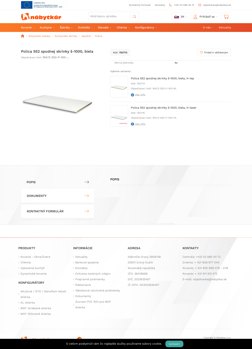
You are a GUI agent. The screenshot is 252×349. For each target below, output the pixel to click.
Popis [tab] (31, 182)
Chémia (123, 27)
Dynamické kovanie (33, 273)
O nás (208, 27)
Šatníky (66, 27)
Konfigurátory (145, 27)
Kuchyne (47, 27)
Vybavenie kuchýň (32, 268)
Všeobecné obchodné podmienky (97, 290)
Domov (22, 36)
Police (98, 36)
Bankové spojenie (87, 262)
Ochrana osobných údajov (93, 273)
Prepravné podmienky (90, 279)
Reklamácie (83, 285)
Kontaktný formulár (140, 5)
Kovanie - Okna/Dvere (35, 256)
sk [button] (179, 16)
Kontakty (160, 5)
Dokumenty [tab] (37, 196)
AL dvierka (27, 302)
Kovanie (27, 27)
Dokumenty (83, 296)
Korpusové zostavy (39, 36)
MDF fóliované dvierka (35, 313)
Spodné (86, 36)
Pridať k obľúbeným (216, 52)
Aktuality (225, 27)
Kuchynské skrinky (66, 36)
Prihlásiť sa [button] (204, 16)
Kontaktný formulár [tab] (45, 211)
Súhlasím (174, 344)
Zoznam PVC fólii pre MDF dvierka (93, 304)
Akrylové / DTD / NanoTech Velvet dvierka (43, 294)
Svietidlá (85, 27)
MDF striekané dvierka (35, 308)
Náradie (104, 27)
